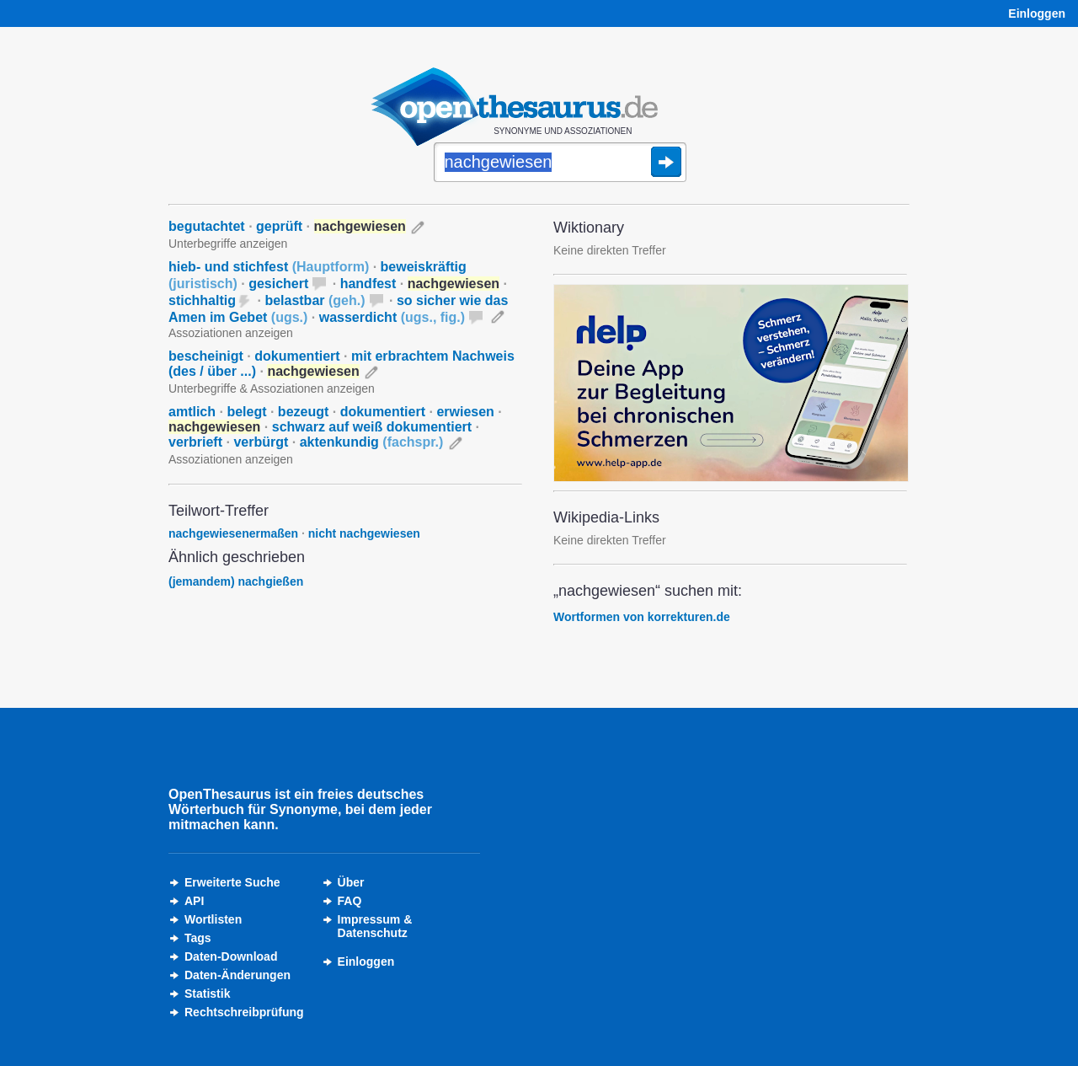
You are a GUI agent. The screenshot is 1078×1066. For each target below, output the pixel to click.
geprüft (279, 226)
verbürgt (260, 442)
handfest (368, 283)
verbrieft (195, 442)
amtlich (192, 411)
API (194, 901)
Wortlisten (213, 919)
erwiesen (465, 411)
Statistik (207, 993)
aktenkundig (372, 442)
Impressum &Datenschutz (375, 926)
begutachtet (206, 226)
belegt (246, 411)
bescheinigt (205, 356)
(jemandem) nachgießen (235, 581)
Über (351, 882)
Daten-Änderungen (237, 975)
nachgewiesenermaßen (233, 533)
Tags (197, 938)
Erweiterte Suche (232, 882)
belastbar (314, 300)
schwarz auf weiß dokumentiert (372, 427)
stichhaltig (202, 300)
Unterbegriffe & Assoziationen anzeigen (271, 388)
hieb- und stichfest (268, 267)
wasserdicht (392, 317)
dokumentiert (296, 356)
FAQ (350, 901)
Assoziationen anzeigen (230, 333)
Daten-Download (230, 956)
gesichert (278, 283)
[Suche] (560, 163)
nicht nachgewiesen (364, 533)
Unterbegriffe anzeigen (227, 243)
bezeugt (303, 411)
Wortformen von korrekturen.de (641, 617)
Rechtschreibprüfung (244, 1012)
